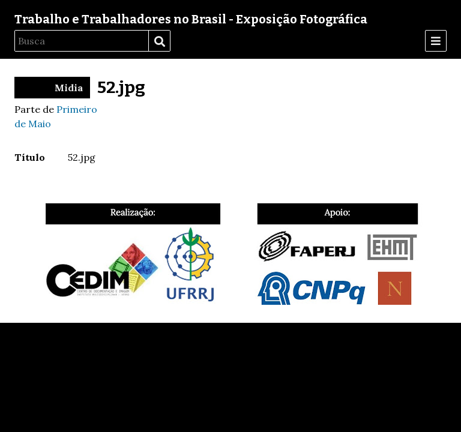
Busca (159, 41)
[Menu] (436, 41)
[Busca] (81, 41)
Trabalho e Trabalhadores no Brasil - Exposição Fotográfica (190, 19)
